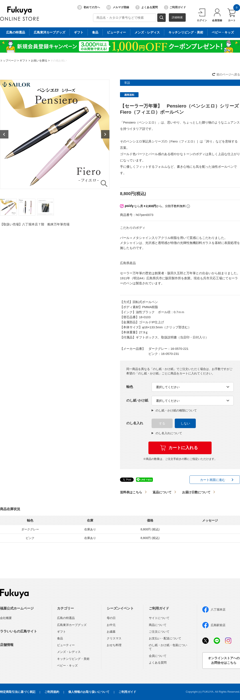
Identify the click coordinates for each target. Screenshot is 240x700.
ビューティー (66, 645)
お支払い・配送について (165, 638)
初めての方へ (88, 7)
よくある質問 (146, 7)
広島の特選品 (66, 618)
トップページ (8, 60)
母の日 (111, 618)
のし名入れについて (167, 433)
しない (185, 423)
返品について (162, 492)
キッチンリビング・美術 (73, 658)
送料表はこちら (131, 492)
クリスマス (114, 638)
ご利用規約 (51, 691)
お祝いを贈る (39, 60)
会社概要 (6, 618)
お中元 (111, 625)
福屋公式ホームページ (17, 608)
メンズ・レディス (69, 651)
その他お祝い (58, 60)
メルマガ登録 (117, 7)
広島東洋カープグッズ (72, 625)
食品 (60, 638)
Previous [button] (4, 134)
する (162, 423)
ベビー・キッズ (67, 665)
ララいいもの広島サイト (18, 631)
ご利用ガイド (175, 7)
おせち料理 (114, 645)
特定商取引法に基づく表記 (17, 691)
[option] (54, 134)
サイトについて (159, 618)
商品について (158, 625)
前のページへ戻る (228, 74)
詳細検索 (177, 17)
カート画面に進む (212, 480)
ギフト (24, 60)
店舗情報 (6, 645)
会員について (158, 655)
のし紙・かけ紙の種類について (174, 410)
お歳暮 (111, 631)
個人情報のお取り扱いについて (88, 691)
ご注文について (159, 631)
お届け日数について (196, 492)
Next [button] (105, 134)
